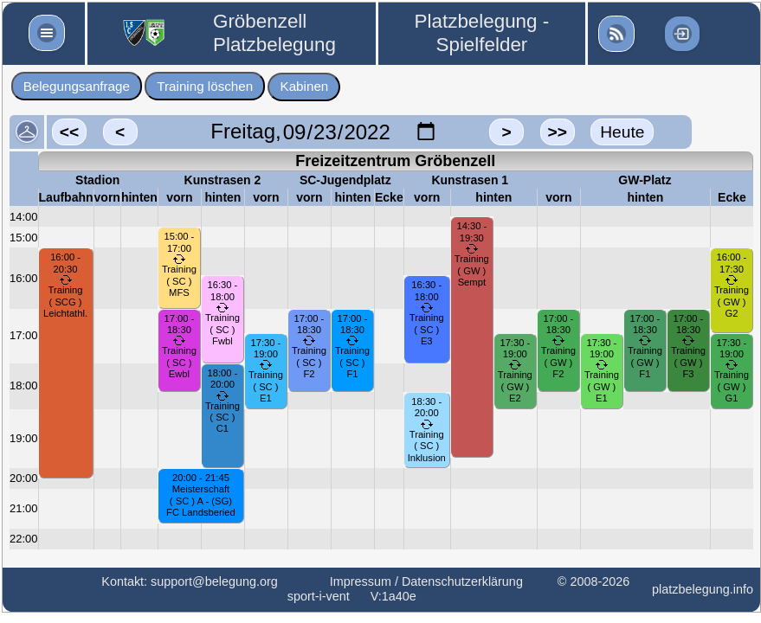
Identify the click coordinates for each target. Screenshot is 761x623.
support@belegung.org (214, 581)
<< (69, 132)
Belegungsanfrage (76, 86)
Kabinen (305, 86)
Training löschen (205, 86)
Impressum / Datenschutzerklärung (426, 581)
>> (556, 132)
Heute (622, 132)
